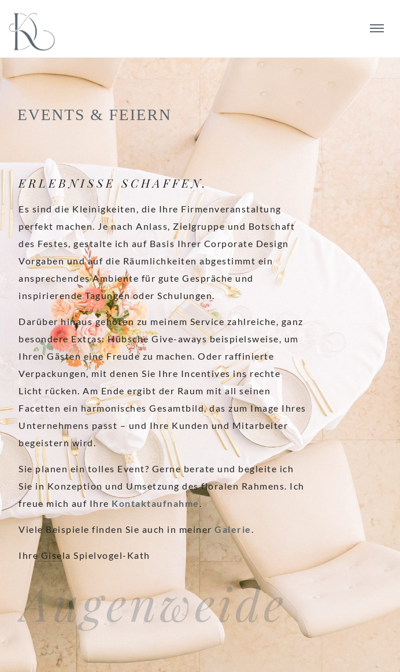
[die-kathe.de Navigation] (376, 28)
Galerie (232, 529)
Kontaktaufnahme (155, 503)
